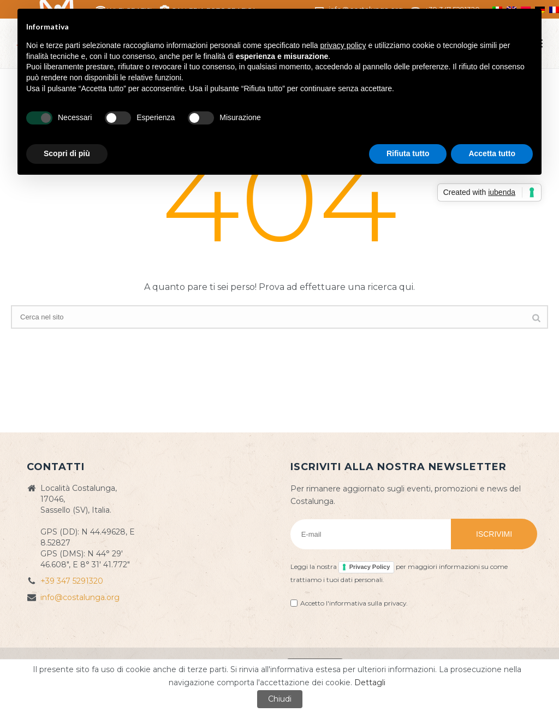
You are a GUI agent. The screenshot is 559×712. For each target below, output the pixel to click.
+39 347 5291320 (71, 581)
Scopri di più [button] (67, 153)
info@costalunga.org (80, 597)
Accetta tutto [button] (491, 153)
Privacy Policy (369, 566)
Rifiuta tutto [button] (408, 153)
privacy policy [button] (343, 45)
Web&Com (444, 664)
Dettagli (369, 694)
